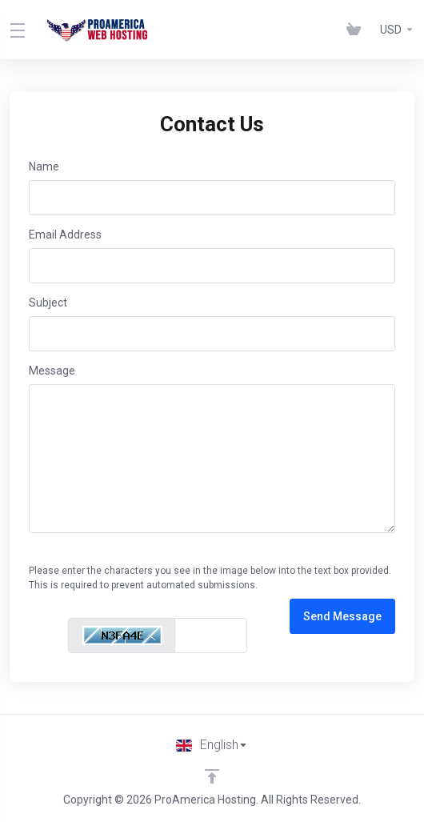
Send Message (342, 616)
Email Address (65, 234)
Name (44, 166)
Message (52, 370)
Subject (48, 302)
